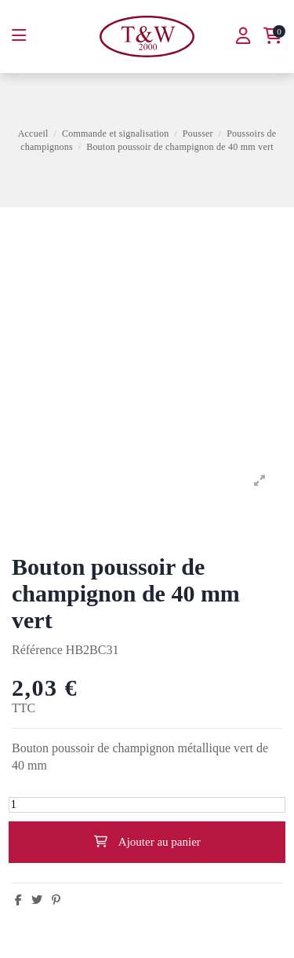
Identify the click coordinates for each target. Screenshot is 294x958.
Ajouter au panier (147, 842)
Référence (37, 649)
